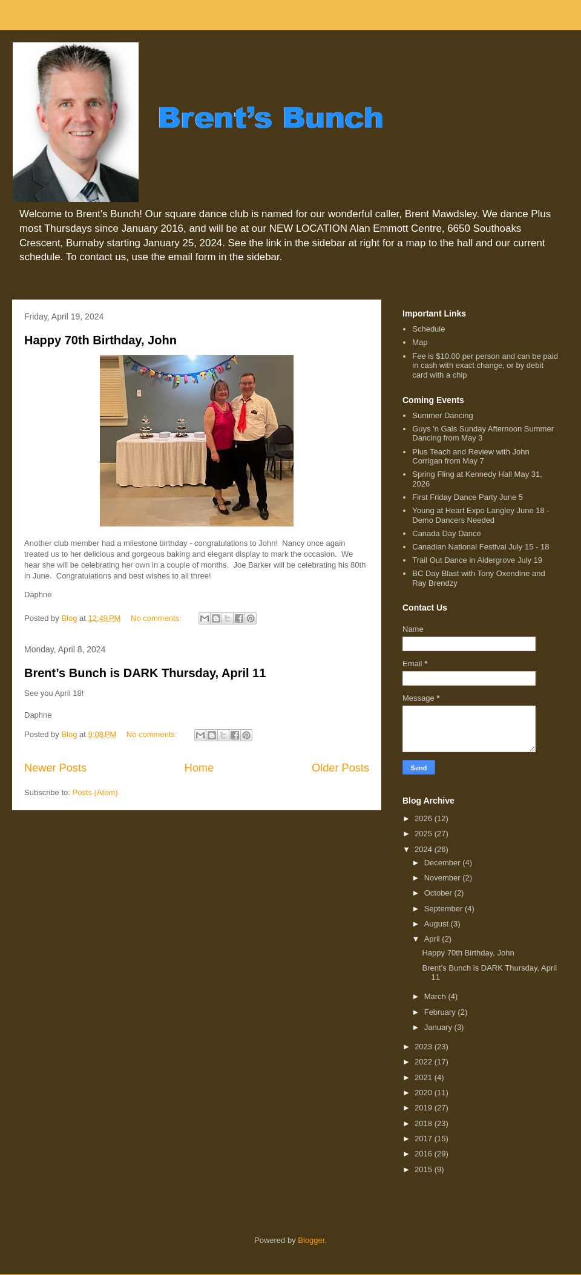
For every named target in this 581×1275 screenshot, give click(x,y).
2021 (425, 1077)
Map (419, 342)
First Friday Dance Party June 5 (467, 497)
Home (199, 768)
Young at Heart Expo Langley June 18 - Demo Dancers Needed (480, 515)
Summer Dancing (442, 415)
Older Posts (340, 768)
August (437, 923)
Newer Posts (55, 768)
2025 (425, 833)
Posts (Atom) (95, 792)
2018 (425, 1123)
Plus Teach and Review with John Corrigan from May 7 (470, 456)
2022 (425, 1061)
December (443, 862)
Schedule (428, 328)
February (441, 1012)
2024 (425, 849)
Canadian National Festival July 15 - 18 (480, 546)
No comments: (157, 618)
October (439, 892)
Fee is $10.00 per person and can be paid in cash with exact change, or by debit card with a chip (485, 365)
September (444, 908)
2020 (425, 1092)
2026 (425, 818)
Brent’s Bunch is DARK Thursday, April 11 (145, 673)
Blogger (311, 1240)
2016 (425, 1153)
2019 (425, 1107)
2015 (425, 1169)
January (439, 1027)
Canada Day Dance (446, 533)
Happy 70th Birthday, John (100, 340)
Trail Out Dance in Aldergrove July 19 (477, 560)
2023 (425, 1046)
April (433, 938)
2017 (425, 1138)
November (443, 877)
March (436, 996)
